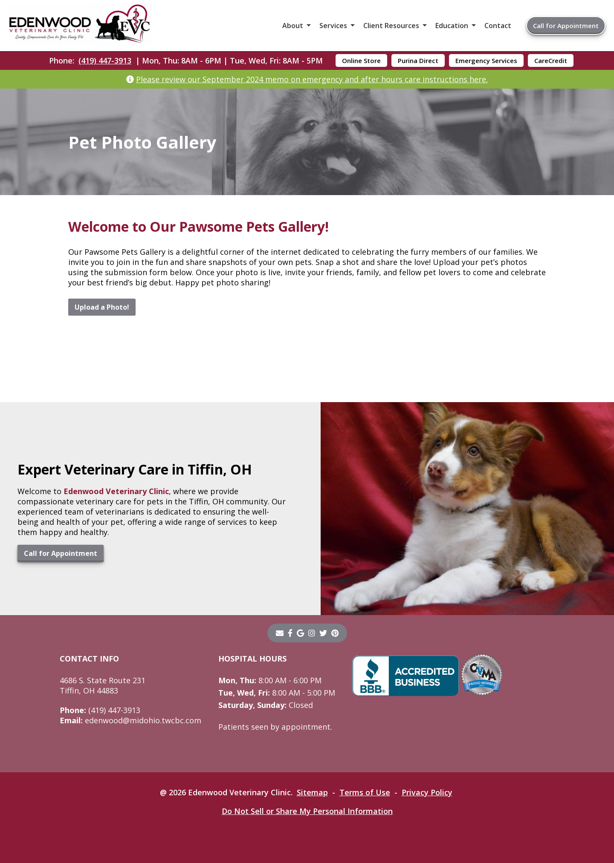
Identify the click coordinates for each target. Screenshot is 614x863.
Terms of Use (364, 792)
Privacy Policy (427, 792)
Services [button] (333, 25)
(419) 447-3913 (104, 60)
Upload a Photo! (102, 307)
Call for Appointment (566, 25)
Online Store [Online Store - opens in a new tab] (361, 60)
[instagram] (311, 633)
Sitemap (312, 792)
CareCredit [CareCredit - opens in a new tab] (550, 60)
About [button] (292, 25)
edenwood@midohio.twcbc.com (130, 720)
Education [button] (451, 25)
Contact (497, 25)
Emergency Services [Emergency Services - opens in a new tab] (486, 60)
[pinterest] (335, 633)
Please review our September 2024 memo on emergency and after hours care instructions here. (312, 79)
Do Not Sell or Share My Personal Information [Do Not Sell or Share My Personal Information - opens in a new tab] (307, 811)
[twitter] (323, 633)
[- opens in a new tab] (290, 633)
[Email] (280, 633)
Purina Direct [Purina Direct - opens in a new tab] (418, 60)
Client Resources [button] (391, 25)
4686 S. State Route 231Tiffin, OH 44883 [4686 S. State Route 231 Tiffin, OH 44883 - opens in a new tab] (102, 685)
